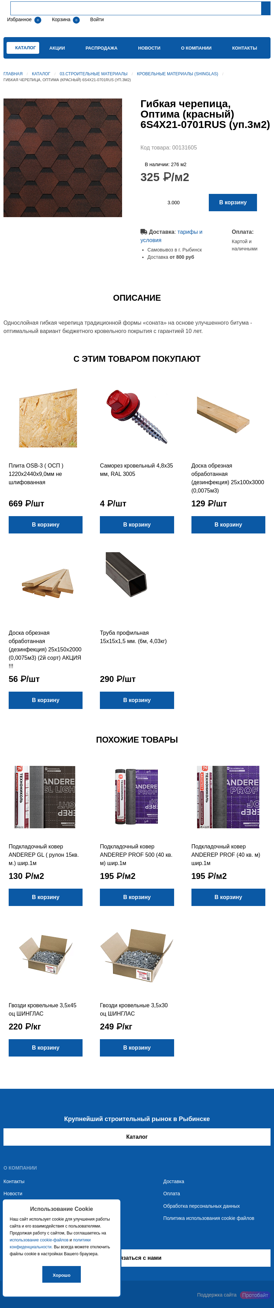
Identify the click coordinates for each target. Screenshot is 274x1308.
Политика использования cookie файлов (208, 1218)
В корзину (233, 202)
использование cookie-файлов (39, 1240)
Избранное (19, 19)
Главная (13, 73)
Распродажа (102, 48)
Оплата (171, 1193)
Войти (96, 19)
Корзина (62, 19)
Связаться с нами (136, 1258)
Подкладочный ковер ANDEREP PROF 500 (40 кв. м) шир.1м (136, 855)
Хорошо (61, 1275)
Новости (149, 48)
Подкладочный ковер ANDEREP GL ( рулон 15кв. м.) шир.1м (44, 855)
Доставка (173, 1181)
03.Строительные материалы (93, 73)
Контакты (244, 48)
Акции (57, 48)
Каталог (41, 73)
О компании (196, 48)
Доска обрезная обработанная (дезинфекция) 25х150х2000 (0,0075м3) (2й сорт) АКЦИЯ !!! (45, 649)
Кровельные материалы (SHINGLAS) (177, 73)
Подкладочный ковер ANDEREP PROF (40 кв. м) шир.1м (225, 855)
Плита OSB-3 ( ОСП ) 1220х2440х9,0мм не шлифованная (36, 474)
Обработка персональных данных (201, 1206)
